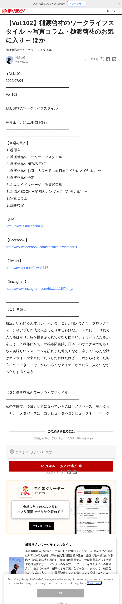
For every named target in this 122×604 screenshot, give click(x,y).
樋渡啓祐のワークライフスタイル (29, 50)
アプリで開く (76, 3)
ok (60, 596)
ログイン (111, 10)
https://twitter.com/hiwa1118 (27, 268)
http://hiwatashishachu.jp (25, 226)
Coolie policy (94, 586)
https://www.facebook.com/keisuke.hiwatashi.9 (41, 247)
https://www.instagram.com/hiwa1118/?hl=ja (39, 289)
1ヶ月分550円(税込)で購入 (60, 466)
